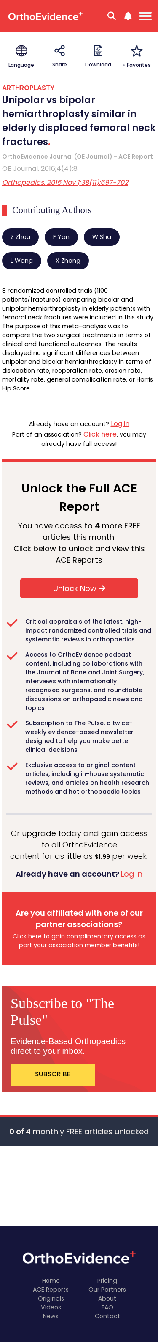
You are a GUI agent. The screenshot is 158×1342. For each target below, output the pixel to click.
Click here (100, 434)
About (107, 1298)
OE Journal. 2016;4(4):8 (40, 168)
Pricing (107, 1280)
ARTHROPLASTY (28, 88)
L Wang (22, 260)
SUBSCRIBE (52, 1074)
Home (51, 1280)
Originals (51, 1298)
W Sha (101, 237)
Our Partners (107, 1289)
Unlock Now (79, 588)
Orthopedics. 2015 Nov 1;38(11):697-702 (65, 182)
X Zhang (68, 260)
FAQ (107, 1307)
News (51, 1316)
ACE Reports (51, 1289)
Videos (51, 1307)
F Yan (61, 237)
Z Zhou (20, 237)
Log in (120, 424)
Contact (107, 1316)
